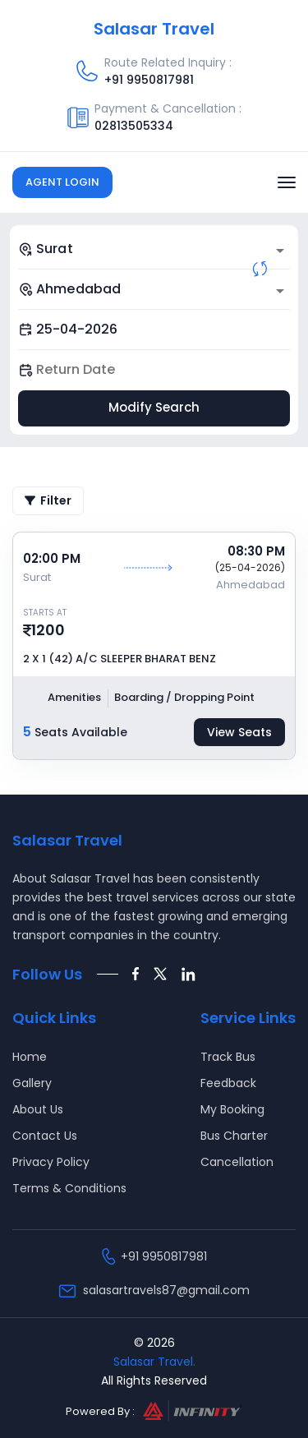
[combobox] (154, 249)
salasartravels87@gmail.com (166, 1290)
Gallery (32, 1083)
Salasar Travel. (154, 1361)
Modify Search (154, 407)
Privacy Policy (51, 1162)
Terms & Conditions (69, 1188)
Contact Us (44, 1135)
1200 (48, 630)
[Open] (280, 250)
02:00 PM (51, 558)
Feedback (228, 1083)
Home (29, 1057)
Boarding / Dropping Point (184, 697)
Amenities (74, 697)
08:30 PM (256, 551)
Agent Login (62, 182)
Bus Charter (234, 1135)
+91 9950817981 (149, 79)
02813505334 (133, 126)
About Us (37, 1109)
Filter (48, 500)
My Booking (232, 1109)
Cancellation (237, 1162)
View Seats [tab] (239, 732)
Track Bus (227, 1057)
